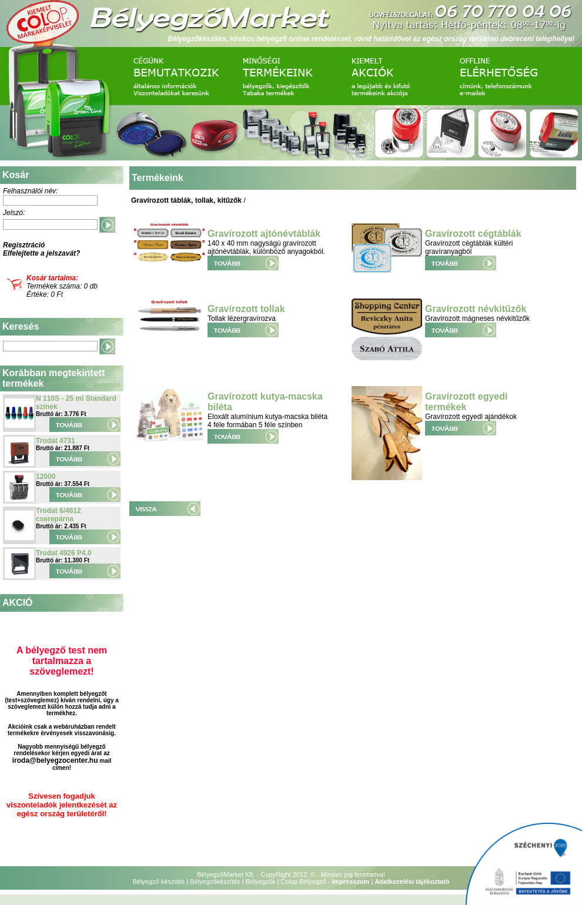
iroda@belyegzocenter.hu (55, 760)
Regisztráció (24, 245)
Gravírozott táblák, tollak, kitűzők (186, 200)
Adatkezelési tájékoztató (411, 881)
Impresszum (350, 881)
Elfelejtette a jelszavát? (41, 253)
